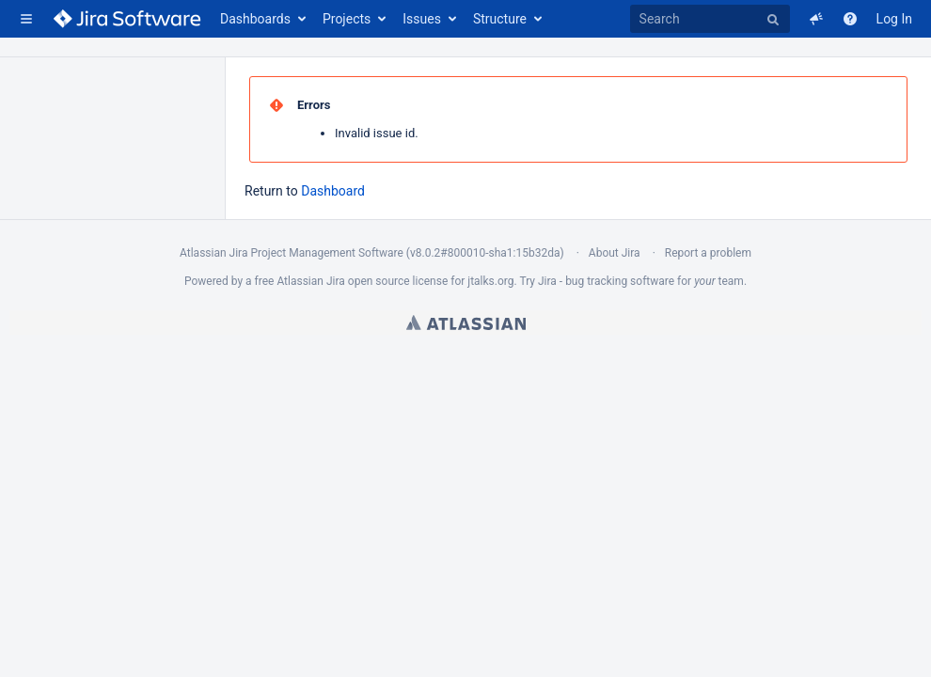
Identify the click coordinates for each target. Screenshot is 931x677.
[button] (26, 19)
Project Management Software (326, 253)
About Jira (614, 253)
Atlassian (466, 322)
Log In (894, 18)
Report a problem (708, 253)
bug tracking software (619, 281)
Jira (335, 281)
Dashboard (333, 190)
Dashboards (255, 18)
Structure (500, 18)
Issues (421, 18)
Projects (347, 18)
